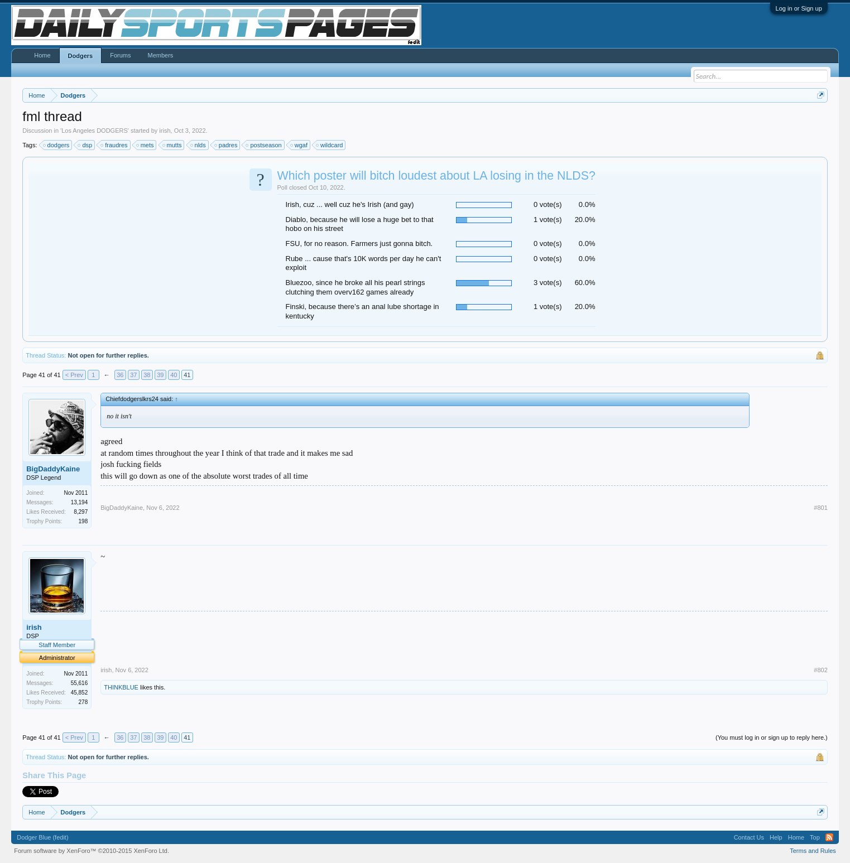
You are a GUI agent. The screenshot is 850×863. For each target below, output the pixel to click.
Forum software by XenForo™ (91, 850)
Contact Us (749, 837)
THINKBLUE (121, 687)
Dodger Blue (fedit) (42, 837)
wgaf (299, 145)
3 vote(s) (548, 282)
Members (160, 55)
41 (187, 375)
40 (173, 375)
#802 (820, 670)
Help (776, 837)
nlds (198, 145)
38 (146, 375)
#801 (820, 507)
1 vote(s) (548, 219)
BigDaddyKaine (53, 469)
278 (83, 702)
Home (42, 55)
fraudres (114, 145)
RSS (829, 837)
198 (83, 521)
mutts (173, 145)
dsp (85, 145)
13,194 (79, 502)
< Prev (74, 375)
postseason (264, 145)
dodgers (57, 145)
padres (226, 145)
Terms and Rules (813, 850)
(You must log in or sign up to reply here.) (771, 737)
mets (145, 145)
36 (120, 375)
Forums (120, 55)
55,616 (79, 683)
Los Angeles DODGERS (94, 130)
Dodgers (80, 55)
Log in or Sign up (799, 8)
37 (133, 375)
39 (160, 375)
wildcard (330, 145)
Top (815, 837)
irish (164, 130)
